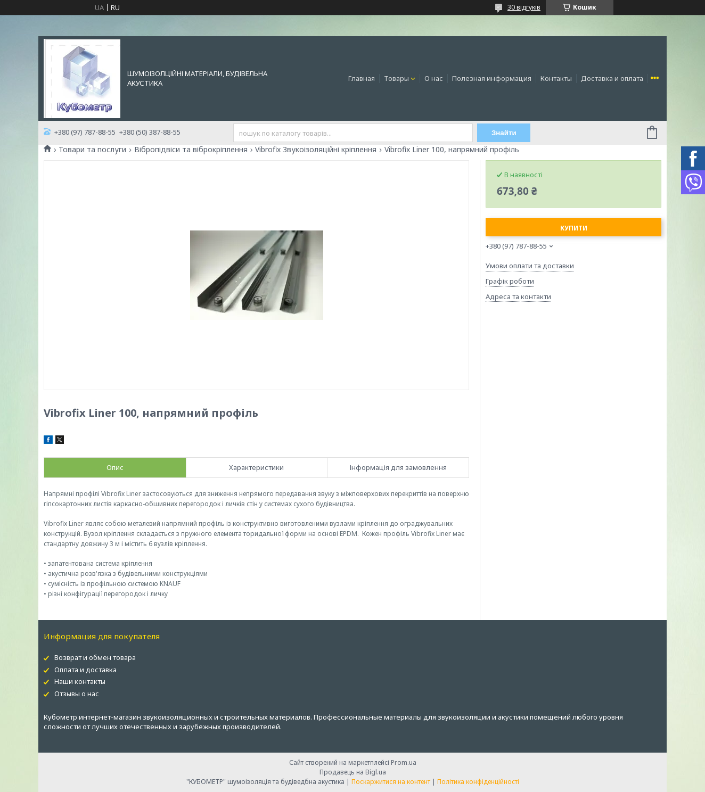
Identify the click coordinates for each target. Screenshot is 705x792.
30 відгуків (523, 7)
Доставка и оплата (612, 78)
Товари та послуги (92, 149)
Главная (361, 78)
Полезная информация (491, 78)
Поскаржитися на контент (390, 781)
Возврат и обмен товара (95, 657)
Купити (573, 228)
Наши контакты (79, 681)
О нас (433, 78)
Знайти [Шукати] (504, 133)
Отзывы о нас (76, 693)
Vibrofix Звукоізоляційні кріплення (315, 149)
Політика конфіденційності (478, 781)
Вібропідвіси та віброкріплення (191, 149)
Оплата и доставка (85, 669)
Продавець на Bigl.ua (352, 772)
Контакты (556, 78)
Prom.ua (403, 762)
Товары (396, 78)
